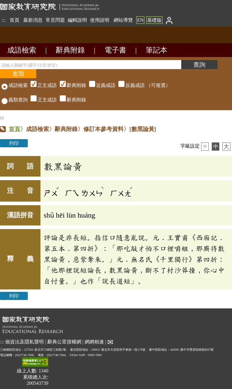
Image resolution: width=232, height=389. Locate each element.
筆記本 (156, 50)
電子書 (115, 50)
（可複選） (99, 85)
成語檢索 (21, 50)
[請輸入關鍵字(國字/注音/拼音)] (90, 64)
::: (3, 20)
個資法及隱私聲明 (24, 341)
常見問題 (55, 20)
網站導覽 (123, 20)
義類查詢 (15, 99)
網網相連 (94, 341)
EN (140, 20)
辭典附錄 (70, 50)
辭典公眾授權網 (64, 341)
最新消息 (33, 20)
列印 (14, 143)
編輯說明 (77, 20)
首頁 (14, 20)
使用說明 (99, 20)
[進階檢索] (18, 73)
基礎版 (154, 20)
